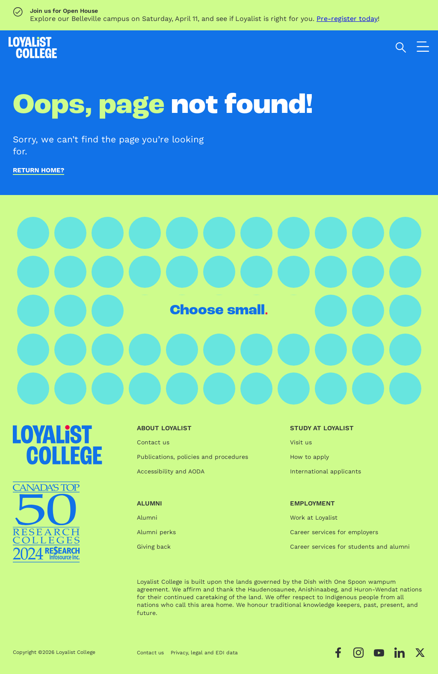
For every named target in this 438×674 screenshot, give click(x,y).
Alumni (147, 517)
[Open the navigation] (423, 48)
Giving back (154, 546)
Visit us (301, 442)
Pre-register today (347, 19)
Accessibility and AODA (170, 471)
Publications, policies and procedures (192, 456)
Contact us (153, 442)
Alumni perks (156, 532)
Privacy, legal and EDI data (204, 653)
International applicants (325, 471)
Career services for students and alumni (350, 546)
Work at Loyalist (313, 517)
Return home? (38, 170)
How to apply (309, 456)
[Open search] (401, 47)
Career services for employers (334, 532)
